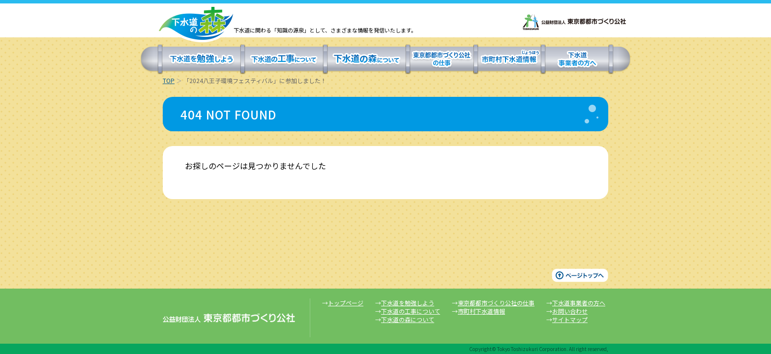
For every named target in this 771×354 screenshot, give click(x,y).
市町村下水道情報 (509, 59)
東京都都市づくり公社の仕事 (442, 59)
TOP (169, 80)
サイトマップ (570, 319)
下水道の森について (366, 59)
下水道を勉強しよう (201, 59)
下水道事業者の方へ (577, 59)
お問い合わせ (570, 311)
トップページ (345, 302)
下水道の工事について (284, 59)
